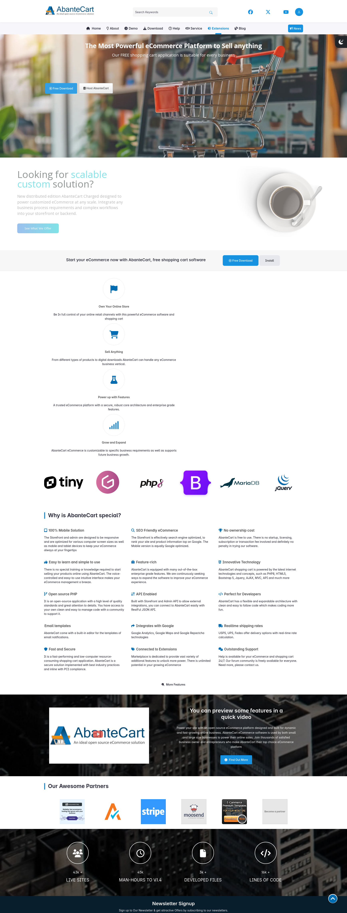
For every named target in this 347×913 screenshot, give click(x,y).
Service (194, 28)
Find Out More (236, 628)
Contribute (75, 887)
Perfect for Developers (240, 462)
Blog (240, 28)
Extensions (218, 28)
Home (93, 28)
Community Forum (255, 847)
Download (153, 28)
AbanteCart (296, 906)
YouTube (249, 838)
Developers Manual (188, 833)
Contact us (182, 847)
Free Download (61, 88)
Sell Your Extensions (188, 851)
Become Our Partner (188, 880)
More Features (173, 552)
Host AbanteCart (96, 88)
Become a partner (274, 679)
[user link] (299, 12)
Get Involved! (75, 869)
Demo (131, 28)
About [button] (112, 28)
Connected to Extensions (154, 517)
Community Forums (188, 838)
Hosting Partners (186, 876)
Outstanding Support (238, 517)
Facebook (250, 828)
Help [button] (174, 28)
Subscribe (224, 790)
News (295, 28)
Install (269, 260)
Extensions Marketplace (190, 842)
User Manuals (184, 828)
